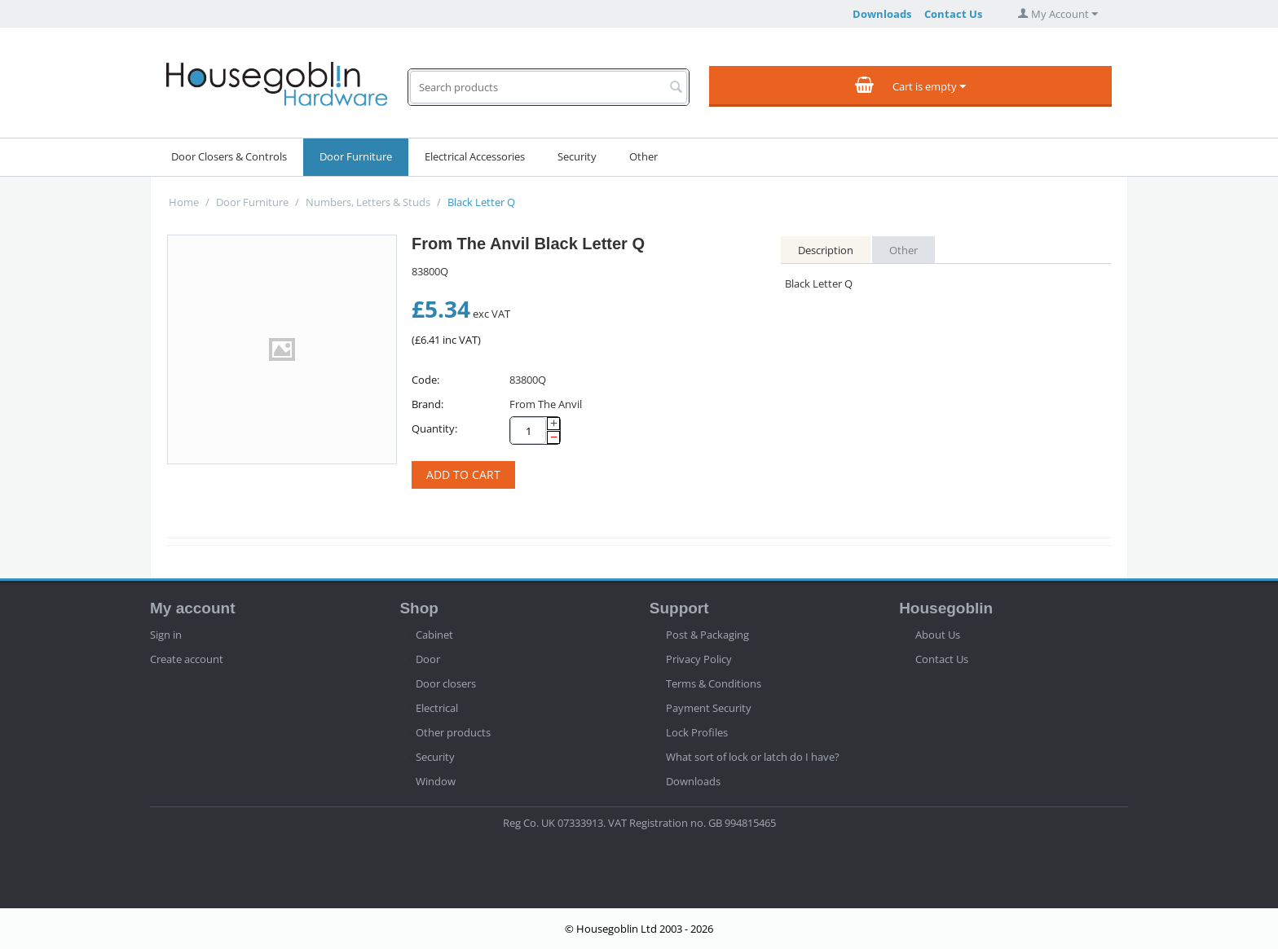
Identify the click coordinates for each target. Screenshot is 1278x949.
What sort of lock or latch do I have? (753, 756)
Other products (453, 732)
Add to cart (463, 474)
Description (825, 250)
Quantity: (434, 428)
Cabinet (434, 634)
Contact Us (953, 14)
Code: (425, 379)
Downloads (882, 14)
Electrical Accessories (475, 156)
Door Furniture (356, 156)
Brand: (427, 404)
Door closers (446, 683)
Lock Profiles (697, 732)
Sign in (166, 634)
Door (428, 659)
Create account (186, 659)
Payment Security (708, 708)
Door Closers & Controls (229, 156)
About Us (937, 634)
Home (184, 202)
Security (577, 156)
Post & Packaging (707, 634)
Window (436, 781)
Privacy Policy (699, 659)
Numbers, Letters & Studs (368, 202)
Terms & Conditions (713, 683)
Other (643, 156)
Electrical (437, 708)
